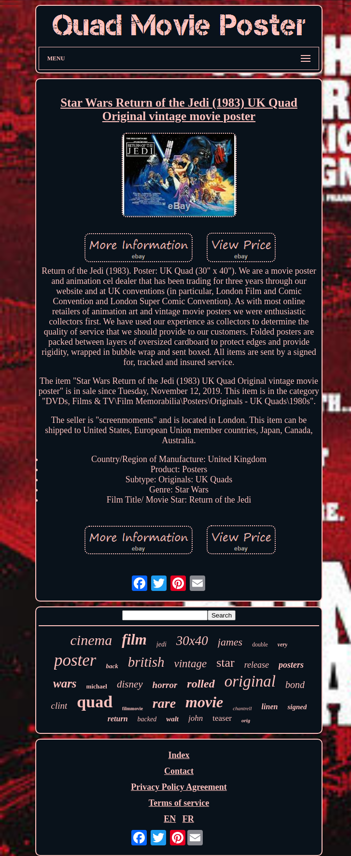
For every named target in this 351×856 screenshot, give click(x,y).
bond (295, 684)
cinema (91, 640)
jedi (161, 644)
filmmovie (132, 708)
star (225, 663)
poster (75, 660)
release (256, 665)
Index (178, 755)
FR (188, 819)
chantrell (242, 708)
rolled (200, 683)
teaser (222, 718)
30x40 (192, 640)
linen (270, 706)
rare (164, 703)
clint (59, 706)
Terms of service (179, 803)
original (250, 681)
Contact (179, 771)
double (260, 644)
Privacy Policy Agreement (179, 787)
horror (165, 685)
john (195, 718)
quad (94, 702)
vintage (190, 664)
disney (130, 684)
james (230, 642)
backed (147, 719)
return (118, 719)
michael (96, 686)
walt (172, 719)
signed (297, 707)
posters (291, 665)
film (134, 639)
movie (204, 702)
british (146, 662)
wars (65, 683)
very (283, 644)
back (112, 666)
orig (245, 720)
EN (170, 819)
